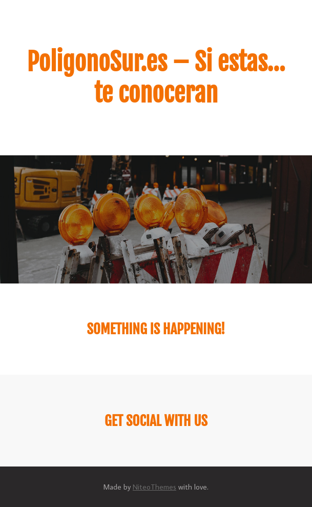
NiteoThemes (154, 487)
